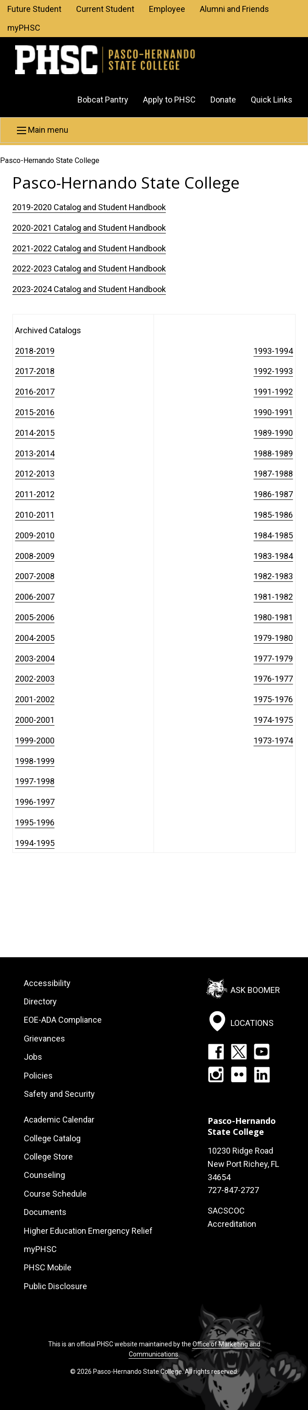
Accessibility (47, 983)
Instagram (215, 1074)
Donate (223, 99)
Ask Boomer (255, 989)
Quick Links (271, 99)
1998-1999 (35, 761)
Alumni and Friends (234, 9)
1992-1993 (273, 371)
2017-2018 (35, 371)
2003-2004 (35, 658)
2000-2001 (35, 720)
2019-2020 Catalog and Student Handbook (89, 207)
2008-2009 (35, 556)
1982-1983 (273, 576)
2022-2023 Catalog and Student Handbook (89, 268)
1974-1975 (273, 720)
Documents (45, 1212)
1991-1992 (273, 391)
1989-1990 (273, 433)
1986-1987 (273, 494)
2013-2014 (35, 453)
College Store (48, 1156)
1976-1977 (273, 678)
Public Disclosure (55, 1286)
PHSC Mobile (48, 1267)
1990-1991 (273, 412)
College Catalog (52, 1138)
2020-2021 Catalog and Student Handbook (89, 228)
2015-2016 (35, 412)
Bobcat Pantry (102, 99)
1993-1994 (273, 351)
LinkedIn (261, 1074)
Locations (252, 1023)
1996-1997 (35, 802)
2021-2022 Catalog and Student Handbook (89, 248)
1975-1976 (273, 699)
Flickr (238, 1074)
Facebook (215, 1051)
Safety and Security (59, 1094)
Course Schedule (55, 1193)
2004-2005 (35, 638)
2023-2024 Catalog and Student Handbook (89, 289)
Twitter (238, 1051)
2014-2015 (35, 433)
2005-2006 (35, 617)
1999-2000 (35, 740)
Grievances (44, 1038)
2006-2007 (35, 597)
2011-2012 (35, 494)
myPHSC (23, 28)
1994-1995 (35, 843)
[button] (154, 130)
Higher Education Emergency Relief (88, 1231)
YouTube (261, 1051)
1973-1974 (273, 740)
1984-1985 (273, 535)
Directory (40, 1001)
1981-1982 (273, 597)
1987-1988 (273, 473)
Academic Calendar (59, 1119)
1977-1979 (273, 658)
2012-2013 (35, 473)
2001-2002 (35, 699)
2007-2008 (35, 576)
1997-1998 (35, 781)
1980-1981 (273, 617)
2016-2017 (35, 391)
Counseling (44, 1175)
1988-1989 (273, 453)
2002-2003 (35, 678)
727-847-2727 (233, 1190)
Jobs (33, 1057)
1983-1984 (273, 556)
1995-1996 (35, 822)
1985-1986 (273, 515)
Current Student (105, 9)
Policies (38, 1075)
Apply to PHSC (169, 99)
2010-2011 (35, 515)
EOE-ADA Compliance (63, 1020)
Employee (167, 9)
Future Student (34, 9)
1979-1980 (273, 638)
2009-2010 (35, 535)
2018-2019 (35, 351)
